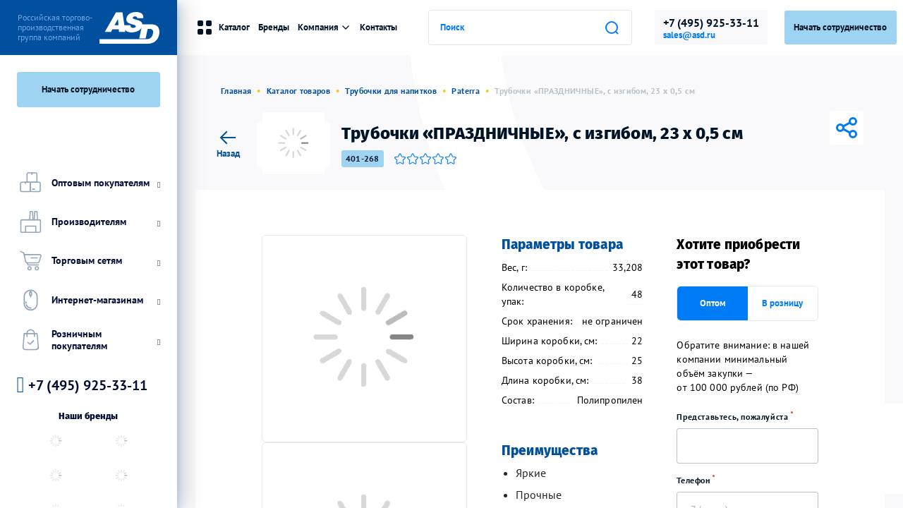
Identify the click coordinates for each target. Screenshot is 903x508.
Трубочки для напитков (391, 90)
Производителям (88, 222)
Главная (236, 90)
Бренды (273, 27)
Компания (324, 27)
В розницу (782, 303)
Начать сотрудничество (88, 89)
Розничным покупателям (88, 339)
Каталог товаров (298, 90)
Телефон (700, 480)
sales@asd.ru (689, 35)
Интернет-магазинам (88, 299)
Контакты (378, 27)
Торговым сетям (88, 261)
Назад (228, 142)
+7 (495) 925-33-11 (711, 22)
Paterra (466, 90)
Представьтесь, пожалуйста (739, 416)
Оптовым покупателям (88, 182)
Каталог (223, 27)
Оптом (713, 303)
